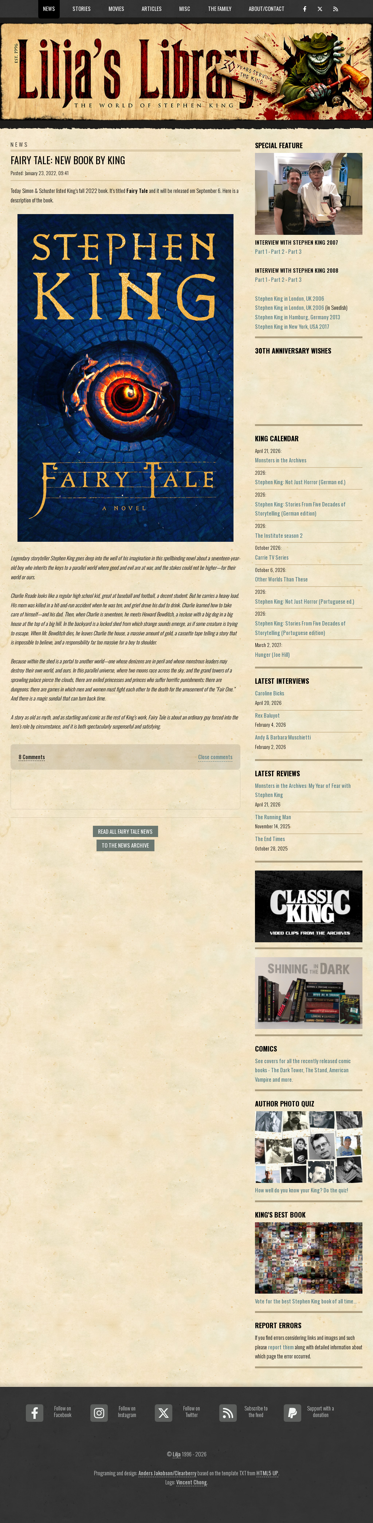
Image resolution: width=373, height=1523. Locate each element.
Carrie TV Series (271, 557)
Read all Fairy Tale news (125, 831)
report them (281, 1347)
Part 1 (261, 251)
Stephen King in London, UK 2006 (289, 298)
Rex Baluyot (267, 715)
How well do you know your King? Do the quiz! (301, 1190)
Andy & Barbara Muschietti (283, 737)
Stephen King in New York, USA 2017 (292, 326)
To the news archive (125, 845)
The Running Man (273, 817)
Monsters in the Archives (280, 460)
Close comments (215, 757)
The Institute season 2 (279, 535)
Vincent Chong (191, 1482)
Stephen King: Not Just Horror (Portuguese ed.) (304, 601)
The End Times (270, 839)
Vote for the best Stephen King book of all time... (306, 1301)
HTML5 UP (267, 1473)
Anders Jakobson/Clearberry (167, 1473)
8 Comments (32, 757)
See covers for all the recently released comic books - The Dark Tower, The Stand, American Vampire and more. (303, 1070)
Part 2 (277, 251)
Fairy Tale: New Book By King (68, 160)
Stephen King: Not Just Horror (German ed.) (300, 482)
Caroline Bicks (269, 693)
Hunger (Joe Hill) (272, 654)
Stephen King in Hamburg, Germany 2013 (297, 317)
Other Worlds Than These (281, 579)
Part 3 (295, 251)
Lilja (177, 1454)
